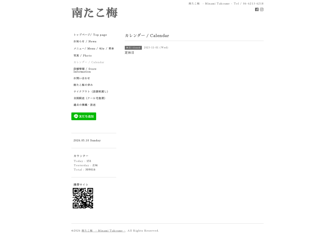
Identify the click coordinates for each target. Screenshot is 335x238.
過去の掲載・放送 (84, 105)
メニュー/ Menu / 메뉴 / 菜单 (93, 48)
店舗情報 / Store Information (85, 70)
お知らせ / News (85, 41)
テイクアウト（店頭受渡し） (91, 91)
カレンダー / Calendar (88, 62)
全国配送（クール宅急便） (90, 98)
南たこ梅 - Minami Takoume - (103, 230)
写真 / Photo (82, 55)
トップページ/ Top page (90, 35)
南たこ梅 (94, 13)
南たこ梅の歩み (83, 85)
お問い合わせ (81, 78)
